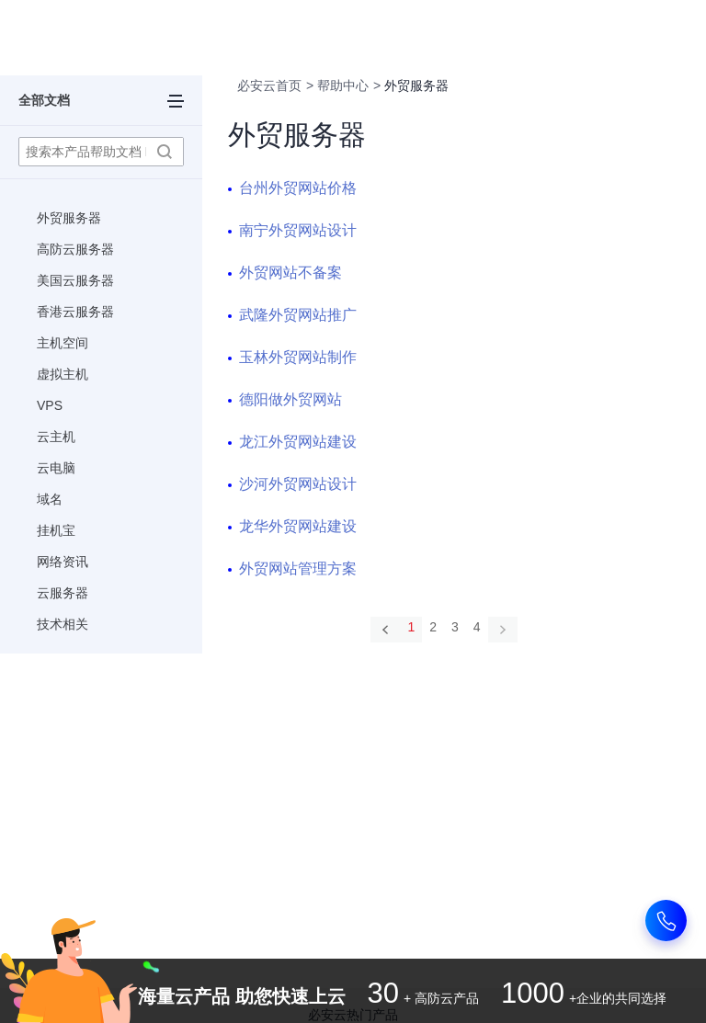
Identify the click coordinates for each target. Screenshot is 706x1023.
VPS (50, 405)
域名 (50, 499)
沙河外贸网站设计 (298, 484)
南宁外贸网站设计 (298, 230)
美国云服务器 (75, 280)
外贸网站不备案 (290, 272)
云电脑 (56, 467)
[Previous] (385, 629)
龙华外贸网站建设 (298, 526)
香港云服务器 (75, 311)
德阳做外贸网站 (290, 399)
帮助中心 (343, 85)
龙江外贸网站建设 (298, 441)
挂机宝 (56, 530)
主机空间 (62, 342)
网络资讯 (62, 561)
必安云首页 (269, 85)
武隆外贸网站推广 (298, 315)
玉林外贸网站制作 (298, 357)
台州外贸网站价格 (298, 188)
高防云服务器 (75, 249)
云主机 (56, 436)
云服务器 (62, 592)
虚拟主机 (62, 374)
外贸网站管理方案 (298, 568)
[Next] (503, 629)
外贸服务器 (69, 217)
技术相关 (62, 624)
